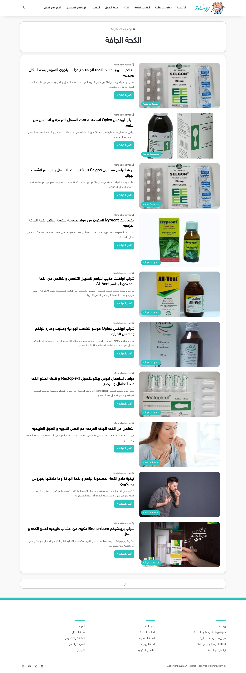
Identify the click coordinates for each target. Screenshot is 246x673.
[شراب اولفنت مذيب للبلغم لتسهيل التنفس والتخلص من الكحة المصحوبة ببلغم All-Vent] (179, 294)
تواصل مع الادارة (217, 650)
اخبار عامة (150, 626)
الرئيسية (181, 7)
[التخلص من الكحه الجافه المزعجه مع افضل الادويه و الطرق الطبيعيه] (179, 444)
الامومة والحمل (52, 7)
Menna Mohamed (122, 65)
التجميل (96, 7)
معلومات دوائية (163, 7)
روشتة (222, 626)
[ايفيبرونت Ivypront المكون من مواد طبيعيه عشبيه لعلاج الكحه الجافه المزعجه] (179, 240)
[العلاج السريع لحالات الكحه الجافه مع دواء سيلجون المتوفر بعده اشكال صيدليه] (179, 85)
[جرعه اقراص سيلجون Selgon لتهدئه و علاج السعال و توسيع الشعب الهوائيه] (179, 186)
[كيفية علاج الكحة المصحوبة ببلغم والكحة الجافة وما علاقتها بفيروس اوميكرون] (179, 494)
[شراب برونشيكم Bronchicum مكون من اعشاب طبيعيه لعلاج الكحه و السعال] (179, 544)
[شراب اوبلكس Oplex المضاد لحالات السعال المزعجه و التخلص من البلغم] (179, 136)
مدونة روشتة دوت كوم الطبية (210, 632)
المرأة (126, 7)
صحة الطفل (111, 7)
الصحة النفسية (147, 638)
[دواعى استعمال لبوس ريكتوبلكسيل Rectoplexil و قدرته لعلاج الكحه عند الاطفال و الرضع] (179, 394)
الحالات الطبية (142, 7)
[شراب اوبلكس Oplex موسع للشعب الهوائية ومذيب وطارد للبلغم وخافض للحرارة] (179, 344)
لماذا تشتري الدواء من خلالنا (211, 644)
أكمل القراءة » (124, 95)
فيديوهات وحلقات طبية (213, 638)
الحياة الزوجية (148, 644)
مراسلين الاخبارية (146, 650)
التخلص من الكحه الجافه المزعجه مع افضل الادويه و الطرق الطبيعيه (83, 429)
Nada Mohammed (122, 273)
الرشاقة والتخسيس (76, 7)
